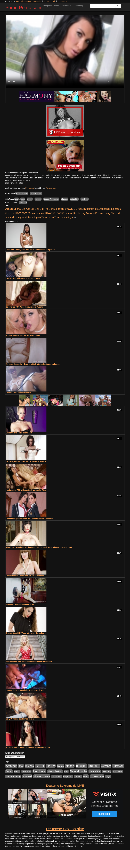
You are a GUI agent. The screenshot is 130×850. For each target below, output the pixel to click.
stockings (84, 199)
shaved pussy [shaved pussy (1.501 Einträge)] (13, 217)
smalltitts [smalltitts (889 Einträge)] (26, 217)
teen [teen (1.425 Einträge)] (51, 217)
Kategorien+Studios (51, 6)
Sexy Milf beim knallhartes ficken (20, 719)
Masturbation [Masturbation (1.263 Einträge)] (35, 213)
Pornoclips (37, 1)
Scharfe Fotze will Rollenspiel (18, 393)
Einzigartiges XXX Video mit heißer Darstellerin (26, 633)
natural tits (74, 199)
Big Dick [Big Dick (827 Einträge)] (35, 209)
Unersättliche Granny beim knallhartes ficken (25, 690)
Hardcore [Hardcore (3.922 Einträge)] (21, 213)
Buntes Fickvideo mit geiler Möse (20, 604)
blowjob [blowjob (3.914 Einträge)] (70, 208)
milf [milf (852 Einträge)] (45, 213)
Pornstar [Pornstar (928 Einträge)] (90, 213)
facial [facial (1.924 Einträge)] (111, 208)
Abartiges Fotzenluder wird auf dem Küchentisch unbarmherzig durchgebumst (39, 547)
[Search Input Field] (103, 6)
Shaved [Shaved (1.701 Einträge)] (115, 213)
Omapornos (62, 1)
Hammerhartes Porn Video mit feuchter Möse (25, 576)
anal (16, 199)
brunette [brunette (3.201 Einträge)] (81, 208)
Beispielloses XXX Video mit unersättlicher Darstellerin (29, 662)
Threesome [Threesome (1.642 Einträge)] (61, 217)
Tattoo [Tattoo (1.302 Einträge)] (44, 217)
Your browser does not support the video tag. (65, 51)
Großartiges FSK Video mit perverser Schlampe (26, 461)
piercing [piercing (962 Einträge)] (81, 213)
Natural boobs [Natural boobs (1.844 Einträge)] (55, 213)
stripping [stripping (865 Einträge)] (36, 217)
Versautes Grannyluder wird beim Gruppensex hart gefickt (30, 250)
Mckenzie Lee (35, 193)
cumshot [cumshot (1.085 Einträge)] (91, 208)
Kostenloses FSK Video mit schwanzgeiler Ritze (26, 490)
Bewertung (79, 6)
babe (23, 199)
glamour (64, 199)
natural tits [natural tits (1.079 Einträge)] (70, 213)
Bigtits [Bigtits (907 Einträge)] (52, 209)
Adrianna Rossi (22, 193)
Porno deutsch (49, 1)
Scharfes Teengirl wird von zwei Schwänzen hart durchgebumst (33, 364)
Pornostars (66, 6)
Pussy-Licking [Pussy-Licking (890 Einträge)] (102, 213)
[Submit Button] (118, 6)
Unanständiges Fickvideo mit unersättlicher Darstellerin (29, 519)
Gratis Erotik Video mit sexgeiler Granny (23, 278)
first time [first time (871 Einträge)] (9, 213)
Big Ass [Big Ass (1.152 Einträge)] (26, 208)
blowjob (38, 199)
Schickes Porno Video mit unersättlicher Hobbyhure (28, 747)
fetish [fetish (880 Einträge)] (118, 209)
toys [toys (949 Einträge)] (70, 217)
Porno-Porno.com (23, 7)
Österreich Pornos (23, 1)
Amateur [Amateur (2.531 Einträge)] (10, 208)
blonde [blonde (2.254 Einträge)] (60, 208)
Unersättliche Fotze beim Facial (19, 433)
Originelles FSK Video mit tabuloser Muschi (24, 307)
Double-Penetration (51, 199)
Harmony (23, 202)
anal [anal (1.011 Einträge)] (19, 208)
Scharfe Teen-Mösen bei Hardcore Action (23, 336)
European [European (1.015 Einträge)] (102, 208)
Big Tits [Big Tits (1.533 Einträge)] (44, 208)
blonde (29, 199)
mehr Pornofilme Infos (14, 183)
